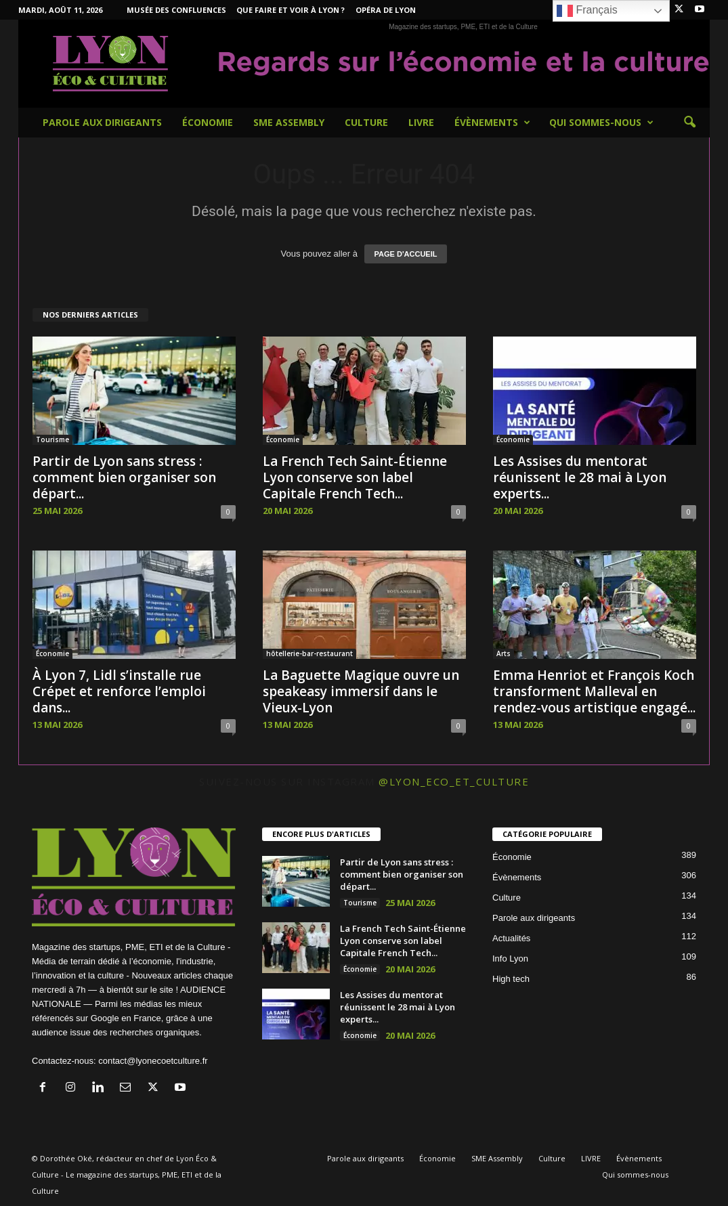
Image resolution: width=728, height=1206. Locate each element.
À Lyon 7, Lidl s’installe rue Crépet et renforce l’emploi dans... (119, 691)
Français (587, 11)
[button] (689, 122)
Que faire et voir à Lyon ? (290, 10)
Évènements (492, 122)
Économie (207, 122)
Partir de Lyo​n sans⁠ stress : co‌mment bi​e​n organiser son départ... (124, 477)
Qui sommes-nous (601, 122)
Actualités (511, 938)
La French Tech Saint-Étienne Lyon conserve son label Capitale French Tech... (355, 477)
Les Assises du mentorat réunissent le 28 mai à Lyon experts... (579, 477)
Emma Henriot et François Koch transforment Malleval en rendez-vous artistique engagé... (594, 691)
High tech (511, 979)
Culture (366, 122)
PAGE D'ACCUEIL (405, 254)
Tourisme (52, 439)
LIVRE (421, 122)
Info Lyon (510, 958)
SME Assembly (288, 122)
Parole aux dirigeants (102, 122)
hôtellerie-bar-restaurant (309, 653)
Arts (503, 653)
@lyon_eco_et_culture (454, 781)
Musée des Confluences (176, 10)
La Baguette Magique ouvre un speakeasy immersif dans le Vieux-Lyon (361, 691)
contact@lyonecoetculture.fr (152, 1061)
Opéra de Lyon (386, 10)
